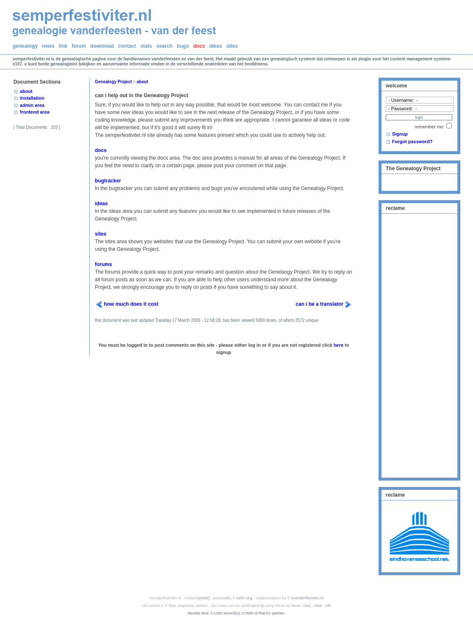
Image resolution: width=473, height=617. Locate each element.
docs (199, 46)
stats (146, 46)
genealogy (25, 46)
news (48, 46)
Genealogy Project (113, 81)
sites (232, 46)
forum (79, 46)
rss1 (307, 605)
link (63, 46)
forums (103, 264)
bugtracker (108, 181)
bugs (183, 46)
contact (127, 46)
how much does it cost (131, 304)
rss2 (318, 605)
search (164, 46)
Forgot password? (412, 141)
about (26, 91)
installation (32, 98)
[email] (203, 598)
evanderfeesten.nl (307, 598)
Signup (400, 133)
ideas (215, 46)
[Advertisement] (419, 344)
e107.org (244, 598)
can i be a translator (319, 304)
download (102, 46)
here (338, 345)
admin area (32, 105)
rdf (328, 605)
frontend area (34, 111)
